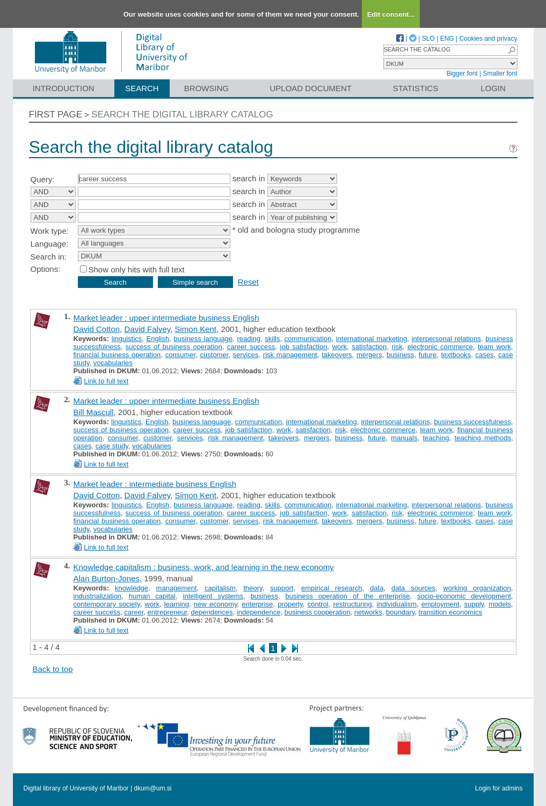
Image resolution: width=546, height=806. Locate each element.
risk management (290, 355)
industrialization (98, 596)
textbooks (456, 355)
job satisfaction (303, 347)
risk (396, 347)
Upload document (311, 88)
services (246, 355)
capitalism (220, 588)
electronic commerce (440, 347)
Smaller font (500, 73)
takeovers (337, 355)
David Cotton (97, 329)
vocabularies (113, 363)
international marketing (371, 339)
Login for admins (499, 788)
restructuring (352, 604)
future (427, 355)
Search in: (49, 256)
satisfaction (369, 347)
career (133, 612)
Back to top (53, 669)
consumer (180, 355)
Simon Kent (196, 329)
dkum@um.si (152, 788)
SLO (428, 38)
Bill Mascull (94, 412)
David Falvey (148, 329)
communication (308, 339)
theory (252, 588)
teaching (436, 438)
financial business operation (117, 355)
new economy (215, 604)
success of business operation (174, 347)
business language (203, 339)
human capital (152, 596)
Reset (248, 281)
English (158, 339)
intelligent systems (213, 596)
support (281, 588)
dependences (212, 612)
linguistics (127, 339)
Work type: (50, 230)
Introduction (63, 88)
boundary (400, 612)
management (176, 588)
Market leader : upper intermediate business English (166, 317)
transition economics (451, 612)
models (500, 604)
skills (272, 339)
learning (176, 604)
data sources (413, 588)
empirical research (331, 588)
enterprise (257, 604)
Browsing (206, 88)
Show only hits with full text (137, 269)
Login (493, 88)
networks (368, 612)
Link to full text (106, 381)
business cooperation (318, 612)
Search (142, 88)
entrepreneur (167, 612)
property (290, 604)
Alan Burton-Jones (107, 578)
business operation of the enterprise (348, 596)
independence (259, 612)
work (339, 347)
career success (251, 347)
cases (485, 355)
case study (112, 446)
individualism (397, 604)
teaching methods (483, 438)
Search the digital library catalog (182, 114)
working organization (477, 588)
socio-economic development (464, 596)
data (376, 588)
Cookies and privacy (488, 38)
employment (440, 604)
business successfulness (472, 422)
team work (494, 347)
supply (474, 604)
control (318, 604)
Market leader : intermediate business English (155, 484)
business (400, 355)
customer (214, 355)
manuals (404, 438)
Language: (50, 243)
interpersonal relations (446, 339)
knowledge (131, 588)
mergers (369, 355)
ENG (447, 38)
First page (56, 114)
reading (248, 339)
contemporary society (107, 604)
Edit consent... (391, 14)
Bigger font (462, 73)
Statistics (415, 88)
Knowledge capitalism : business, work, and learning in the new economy (204, 567)
